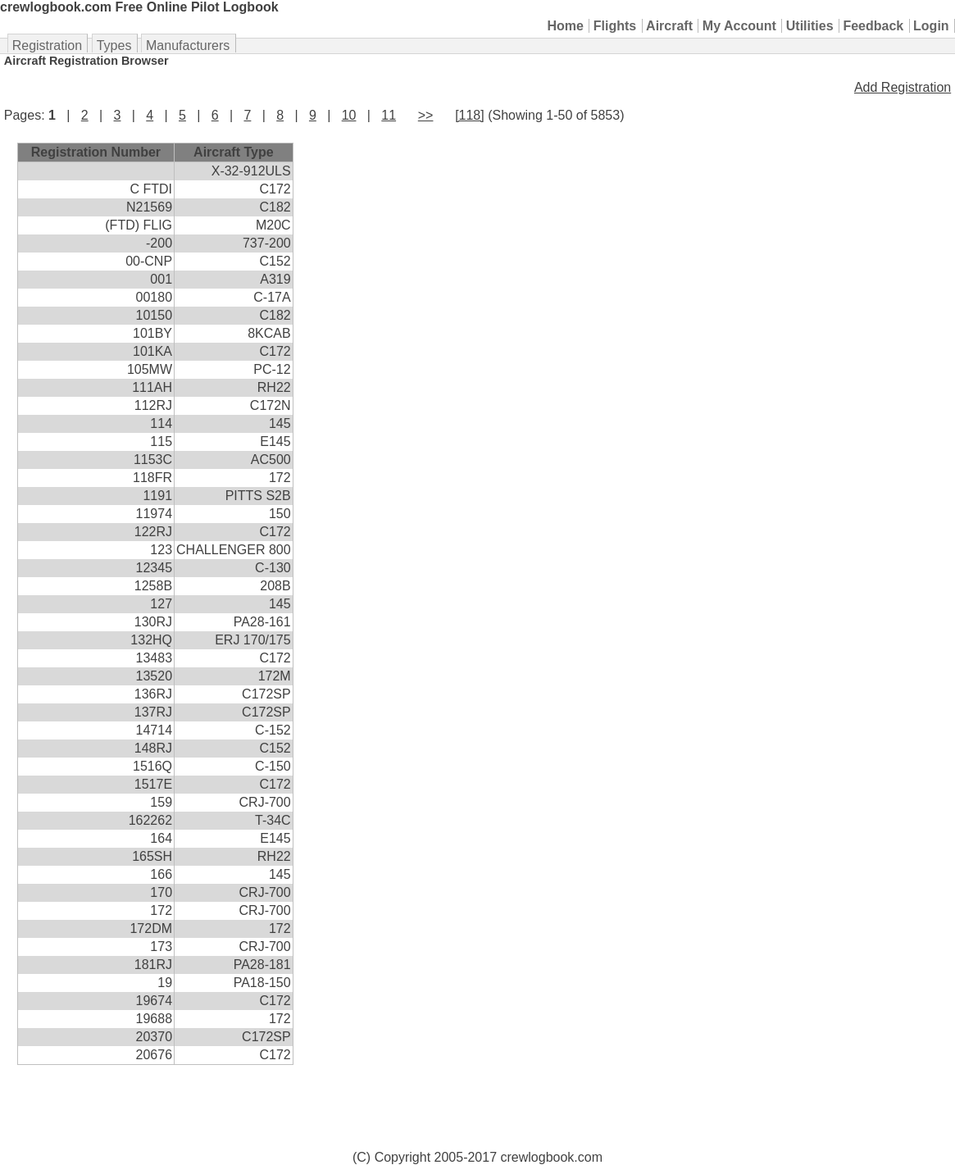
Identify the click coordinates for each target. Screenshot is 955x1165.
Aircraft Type (233, 152)
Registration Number (96, 152)
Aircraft (669, 26)
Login (931, 26)
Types (114, 45)
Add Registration (902, 87)
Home (566, 26)
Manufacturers (188, 45)
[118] (469, 115)
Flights (614, 26)
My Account (739, 26)
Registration (47, 45)
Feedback (873, 26)
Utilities (810, 26)
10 (349, 115)
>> (426, 115)
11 (388, 115)
